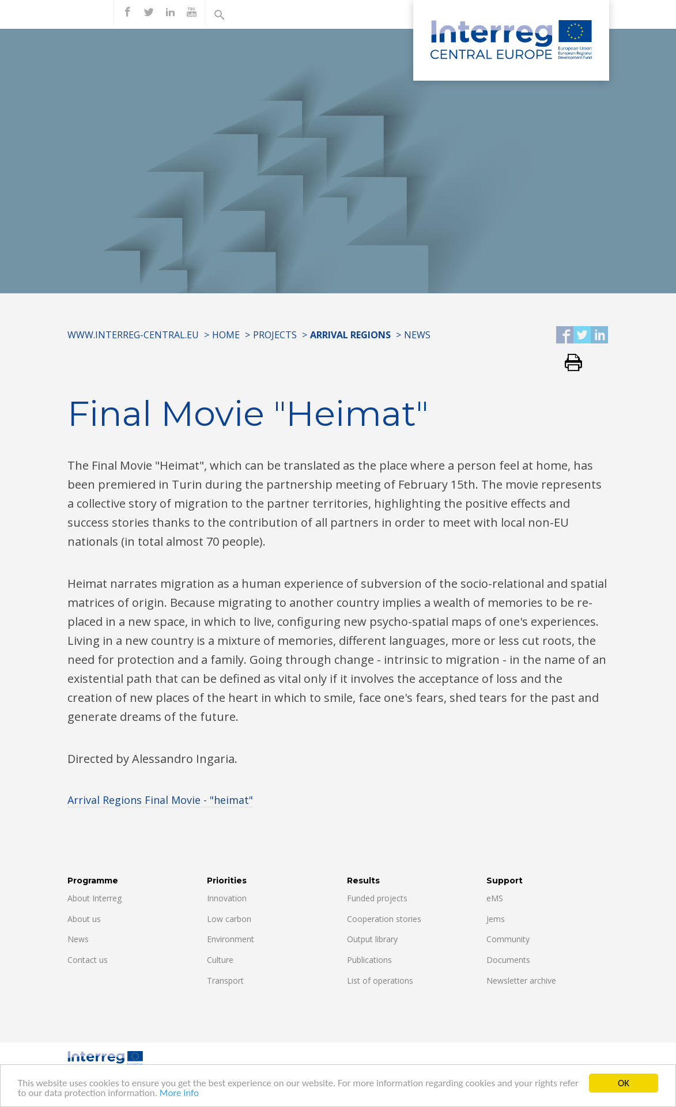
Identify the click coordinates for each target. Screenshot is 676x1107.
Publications (369, 959)
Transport (225, 980)
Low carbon (229, 918)
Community (508, 939)
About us (84, 918)
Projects (275, 334)
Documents (508, 959)
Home (226, 334)
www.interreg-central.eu (133, 334)
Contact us (87, 959)
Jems (495, 918)
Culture (220, 959)
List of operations (380, 980)
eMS (494, 898)
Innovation (227, 898)
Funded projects (377, 898)
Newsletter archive (521, 980)
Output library (372, 939)
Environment (230, 939)
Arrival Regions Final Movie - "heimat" (160, 800)
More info (179, 1094)
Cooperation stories (384, 918)
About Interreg (94, 898)
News (417, 334)
